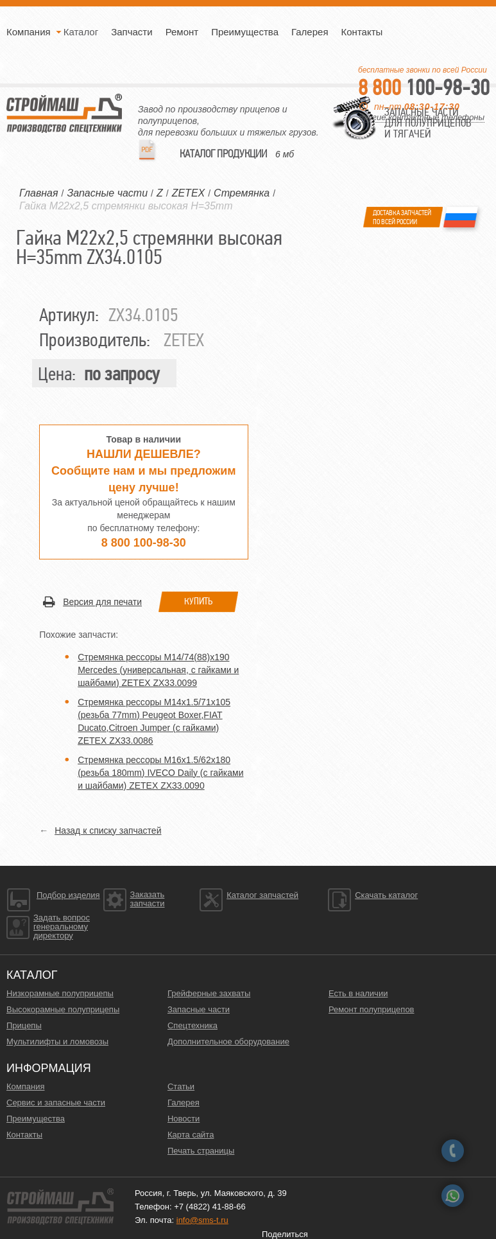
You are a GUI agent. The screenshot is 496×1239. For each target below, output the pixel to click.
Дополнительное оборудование (228, 1041)
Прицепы (24, 1025)
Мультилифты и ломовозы (57, 1041)
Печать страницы (200, 1151)
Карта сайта (190, 1134)
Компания (28, 31)
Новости (183, 1118)
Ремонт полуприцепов (372, 1009)
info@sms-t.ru (202, 1220)
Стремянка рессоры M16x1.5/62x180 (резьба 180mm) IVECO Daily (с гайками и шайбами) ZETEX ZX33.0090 (160, 773)
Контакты (362, 31)
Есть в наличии (358, 993)
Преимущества (244, 31)
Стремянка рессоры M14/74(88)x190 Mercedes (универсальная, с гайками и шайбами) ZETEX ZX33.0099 (158, 670)
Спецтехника (192, 1025)
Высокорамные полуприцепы (62, 1009)
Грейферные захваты (208, 993)
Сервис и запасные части (55, 1102)
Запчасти (131, 31)
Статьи (180, 1086)
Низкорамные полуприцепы (60, 993)
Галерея (310, 31)
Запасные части (198, 1009)
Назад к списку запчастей (108, 830)
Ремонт (182, 31)
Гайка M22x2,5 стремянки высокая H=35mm (125, 205)
